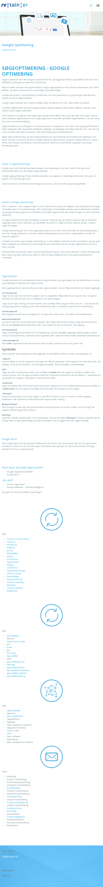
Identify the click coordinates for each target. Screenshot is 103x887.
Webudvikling (13, 576)
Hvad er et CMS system (18, 538)
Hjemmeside (13, 562)
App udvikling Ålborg (16, 676)
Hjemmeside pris (15, 579)
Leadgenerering (14, 808)
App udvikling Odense (17, 673)
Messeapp (12, 811)
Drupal (10, 556)
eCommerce (12, 559)
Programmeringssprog (17, 802)
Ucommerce (12, 567)
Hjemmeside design (16, 570)
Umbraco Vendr (14, 573)
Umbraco (11, 541)
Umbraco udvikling (15, 582)
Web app (11, 664)
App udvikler (12, 655)
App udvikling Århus (15, 667)
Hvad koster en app (16, 641)
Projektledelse (13, 788)
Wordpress (12, 544)
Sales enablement (15, 716)
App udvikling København (18, 670)
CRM (9, 733)
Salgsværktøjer (14, 710)
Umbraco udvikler (15, 587)
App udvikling (13, 635)
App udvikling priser (16, 661)
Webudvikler (12, 553)
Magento (11, 547)
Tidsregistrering (14, 796)
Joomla (10, 550)
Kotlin (9, 647)
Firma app (11, 653)
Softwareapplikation (16, 816)
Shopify (10, 564)
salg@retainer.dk (10, 856)
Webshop (11, 585)
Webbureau (12, 590)
